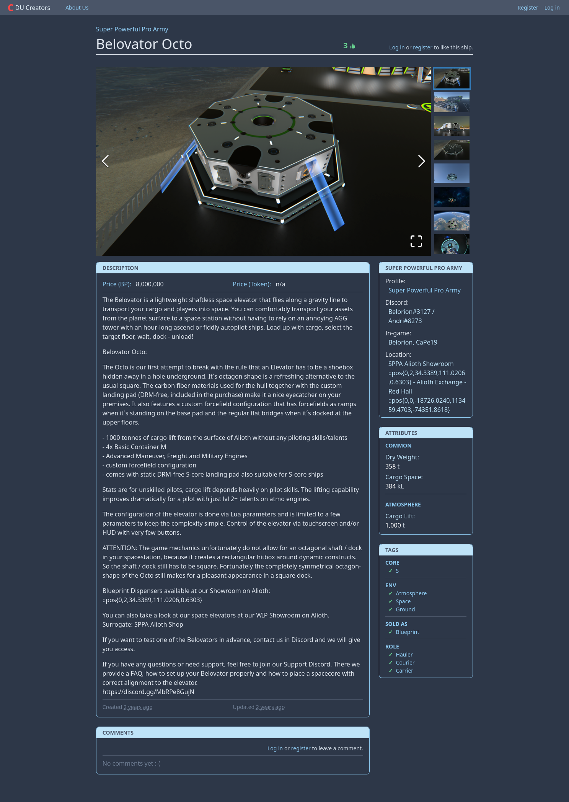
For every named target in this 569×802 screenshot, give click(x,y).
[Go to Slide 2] (452, 102)
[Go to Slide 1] (452, 78)
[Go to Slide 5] (452, 173)
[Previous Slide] (105, 161)
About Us (76, 7)
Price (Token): (252, 284)
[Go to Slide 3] (452, 125)
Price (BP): (117, 284)
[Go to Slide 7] (452, 220)
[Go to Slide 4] (452, 149)
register (422, 47)
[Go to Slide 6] (452, 196)
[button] (263, 161)
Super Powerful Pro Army (132, 29)
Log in (552, 7)
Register (527, 7)
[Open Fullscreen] (416, 241)
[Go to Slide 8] (452, 244)
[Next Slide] (421, 161)
